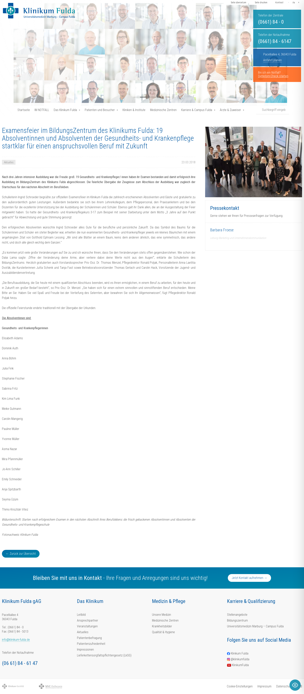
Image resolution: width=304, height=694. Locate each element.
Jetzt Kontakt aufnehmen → (249, 578)
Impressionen (85, 649)
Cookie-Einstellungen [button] (240, 686)
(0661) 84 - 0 (271, 21)
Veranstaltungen (87, 626)
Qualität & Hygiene (163, 632)
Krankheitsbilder (162, 626)
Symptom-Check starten (273, 76)
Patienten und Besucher (100, 110)
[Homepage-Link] (39, 10)
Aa (294, 2)
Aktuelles (82, 632)
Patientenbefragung (89, 638)
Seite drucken (261, 2)
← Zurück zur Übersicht (21, 553)
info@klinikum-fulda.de (16, 639)
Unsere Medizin (161, 615)
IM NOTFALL (42, 110)
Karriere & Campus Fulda (196, 110)
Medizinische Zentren (163, 110)
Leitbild (81, 615)
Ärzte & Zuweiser (230, 110)
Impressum (264, 686)
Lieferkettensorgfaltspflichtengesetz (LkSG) (104, 655)
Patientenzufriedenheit (91, 644)
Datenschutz (284, 686)
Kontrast (279, 2)
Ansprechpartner (87, 620)
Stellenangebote (237, 615)
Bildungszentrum (237, 620)
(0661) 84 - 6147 (274, 41)
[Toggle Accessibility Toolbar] (295, 685)
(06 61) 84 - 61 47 (20, 663)
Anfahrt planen (272, 60)
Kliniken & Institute (134, 110)
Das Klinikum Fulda (65, 110)
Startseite (23, 110)
